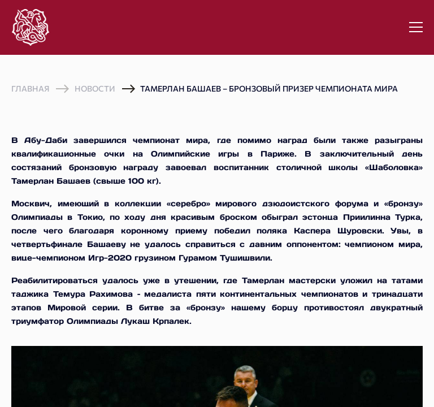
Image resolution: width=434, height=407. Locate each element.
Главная (30, 88)
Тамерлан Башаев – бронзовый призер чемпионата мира (269, 88)
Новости (95, 88)
